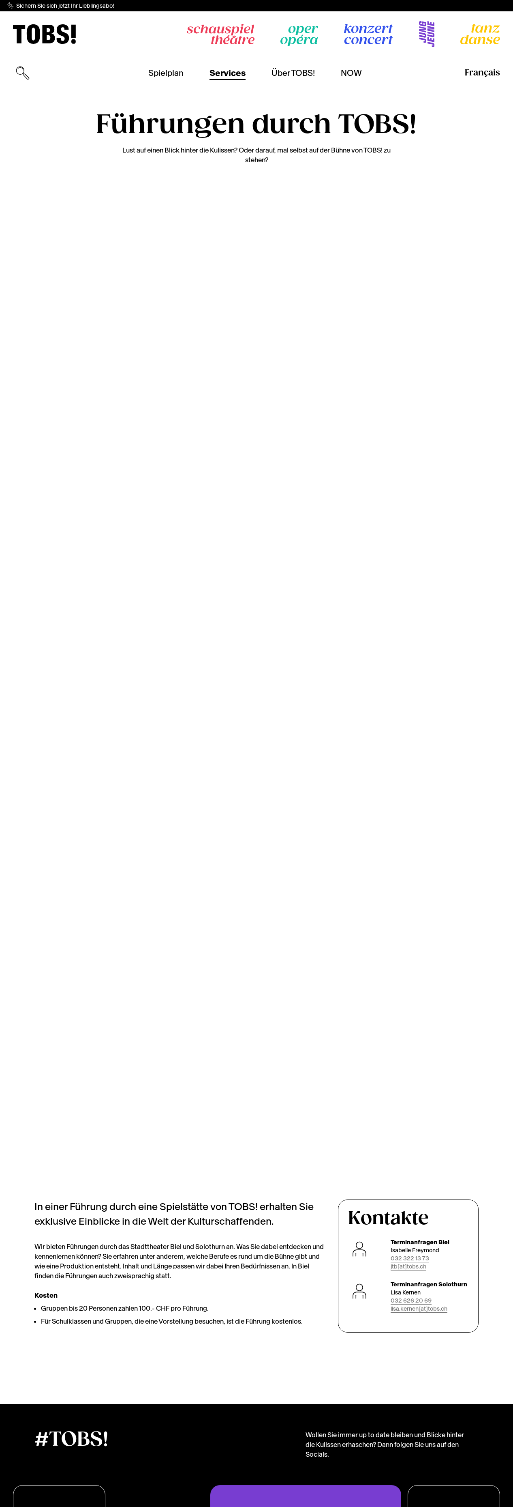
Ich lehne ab (397, 1485)
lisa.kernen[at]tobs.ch (419, 576)
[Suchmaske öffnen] (22, 73)
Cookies (45, 1498)
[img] (44, 34)
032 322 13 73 (410, 526)
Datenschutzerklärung (95, 1498)
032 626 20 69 (411, 568)
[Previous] (34, 329)
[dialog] (424, 1462)
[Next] (479, 329)
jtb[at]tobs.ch (408, 534)
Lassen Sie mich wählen (422, 1466)
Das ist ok (452, 1485)
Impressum (149, 1498)
